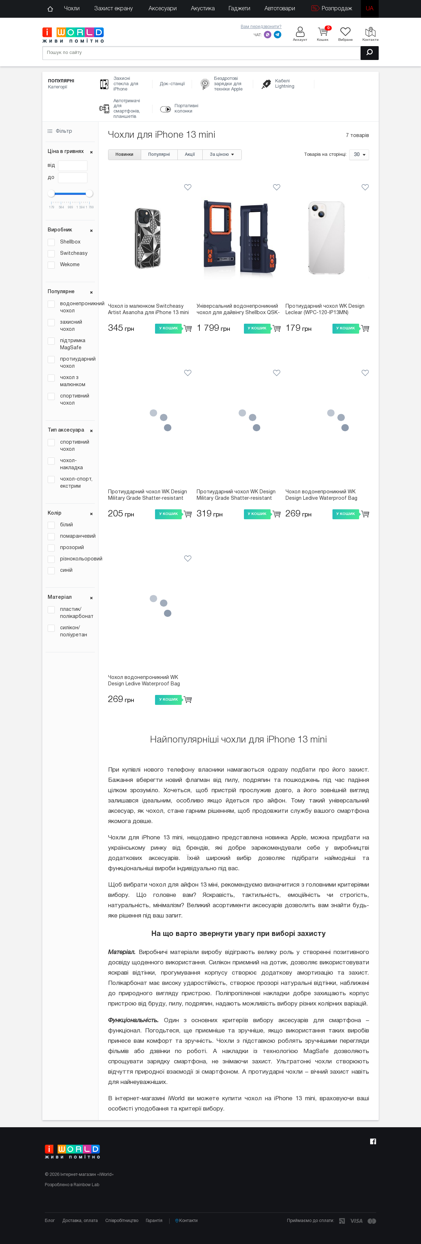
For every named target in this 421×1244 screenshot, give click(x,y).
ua (369, 8)
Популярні (159, 155)
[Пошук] (370, 53)
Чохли (72, 8)
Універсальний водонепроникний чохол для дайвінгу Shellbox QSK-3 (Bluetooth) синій (238, 310)
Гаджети (239, 8)
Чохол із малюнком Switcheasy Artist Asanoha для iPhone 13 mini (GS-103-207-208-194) (148, 310)
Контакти (186, 1221)
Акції (190, 155)
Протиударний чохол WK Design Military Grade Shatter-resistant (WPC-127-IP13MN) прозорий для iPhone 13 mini (148, 496)
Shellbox (70, 242)
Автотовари (280, 8)
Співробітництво (121, 1221)
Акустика (203, 8)
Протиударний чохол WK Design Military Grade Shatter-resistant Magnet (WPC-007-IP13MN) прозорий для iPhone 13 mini (236, 496)
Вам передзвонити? (261, 27)
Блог (50, 1221)
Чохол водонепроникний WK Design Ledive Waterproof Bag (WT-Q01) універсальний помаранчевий (321, 496)
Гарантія (154, 1221)
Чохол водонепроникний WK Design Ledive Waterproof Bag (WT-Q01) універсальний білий (144, 681)
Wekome (70, 265)
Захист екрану (113, 8)
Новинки (124, 155)
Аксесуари (163, 8)
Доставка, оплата (80, 1221)
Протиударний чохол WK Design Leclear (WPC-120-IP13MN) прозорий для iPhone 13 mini (325, 310)
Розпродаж (331, 8)
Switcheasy (73, 253)
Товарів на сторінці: (325, 155)
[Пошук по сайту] (210, 53)
